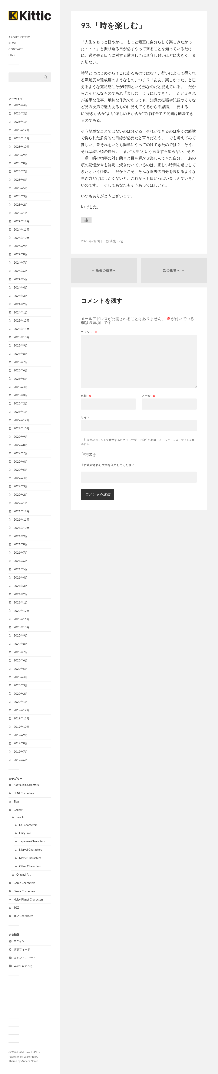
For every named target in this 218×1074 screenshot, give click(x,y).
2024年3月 (21, 295)
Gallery (18, 809)
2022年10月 (21, 428)
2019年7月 (21, 751)
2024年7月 (21, 262)
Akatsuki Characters (26, 785)
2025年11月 (21, 138)
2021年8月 (21, 544)
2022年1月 (21, 503)
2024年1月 (21, 312)
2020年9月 (21, 635)
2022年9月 (21, 436)
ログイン (19, 941)
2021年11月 (21, 519)
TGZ (16, 907)
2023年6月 (21, 370)
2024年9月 (21, 246)
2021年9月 (21, 536)
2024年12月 (21, 221)
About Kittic (19, 37)
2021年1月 (21, 602)
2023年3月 (21, 395)
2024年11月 (21, 229)
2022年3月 (21, 486)
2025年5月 (21, 188)
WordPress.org (23, 966)
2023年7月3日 (91, 241)
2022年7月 (21, 453)
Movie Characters (30, 858)
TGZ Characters (23, 916)
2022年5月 (21, 469)
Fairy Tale (25, 833)
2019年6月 (21, 760)
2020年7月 (21, 652)
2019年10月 (21, 726)
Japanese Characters (32, 841)
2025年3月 (21, 196)
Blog (12, 43)
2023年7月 (21, 362)
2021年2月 (21, 594)
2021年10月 (21, 528)
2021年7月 (21, 552)
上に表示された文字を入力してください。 (109, 465)
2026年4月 (21, 105)
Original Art (23, 874)
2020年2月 (21, 693)
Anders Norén (29, 1061)
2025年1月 (21, 213)
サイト (85, 417)
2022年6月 (21, 461)
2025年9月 (21, 155)
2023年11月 (21, 329)
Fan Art (21, 817)
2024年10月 (21, 238)
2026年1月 (21, 121)
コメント (89, 332)
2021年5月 (21, 569)
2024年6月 (21, 271)
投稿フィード (22, 949)
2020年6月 (21, 660)
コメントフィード (25, 957)
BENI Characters (24, 793)
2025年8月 (21, 163)
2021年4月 (21, 577)
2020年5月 (21, 668)
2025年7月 (21, 171)
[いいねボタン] (86, 220)
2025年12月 (21, 130)
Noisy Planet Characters (28, 899)
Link (12, 55)
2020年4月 (21, 677)
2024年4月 (21, 287)
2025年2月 (21, 204)
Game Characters (24, 883)
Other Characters (30, 866)
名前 (86, 395)
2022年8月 (21, 445)
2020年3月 (21, 685)
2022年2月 (21, 494)
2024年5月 (21, 279)
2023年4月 (21, 387)
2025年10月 (21, 146)
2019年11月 (21, 718)
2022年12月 (21, 420)
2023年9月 (21, 345)
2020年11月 (21, 619)
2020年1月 (21, 701)
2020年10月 (21, 627)
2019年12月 (21, 710)
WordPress (30, 1056)
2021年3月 (21, 586)
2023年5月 (21, 378)
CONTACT (16, 49)
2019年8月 (21, 743)
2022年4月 (21, 478)
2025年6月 (21, 179)
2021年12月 (21, 511)
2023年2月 (21, 403)
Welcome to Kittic (30, 1052)
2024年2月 (21, 304)
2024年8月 (21, 254)
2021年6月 (21, 561)
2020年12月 (21, 610)
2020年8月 (21, 643)
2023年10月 (21, 337)
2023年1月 (21, 411)
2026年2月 (21, 113)
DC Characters (28, 825)
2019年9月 (21, 735)
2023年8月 (21, 353)
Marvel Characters (30, 849)
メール (148, 395)
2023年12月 (21, 320)
